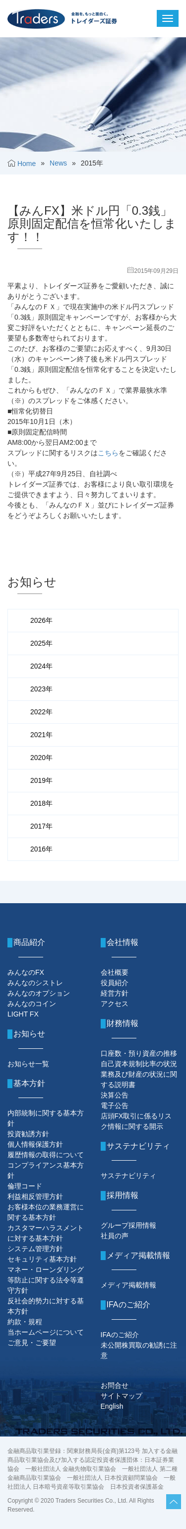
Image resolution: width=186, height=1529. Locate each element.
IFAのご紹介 (120, 1335)
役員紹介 (114, 983)
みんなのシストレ (35, 983)
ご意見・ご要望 (31, 1343)
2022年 (41, 712)
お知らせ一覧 (28, 1064)
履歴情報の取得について (45, 1155)
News (58, 163)
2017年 (41, 826)
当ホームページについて (45, 1332)
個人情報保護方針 (35, 1144)
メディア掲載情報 (128, 1285)
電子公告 (114, 1105)
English (112, 1406)
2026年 (41, 620)
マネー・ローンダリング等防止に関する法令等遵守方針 (45, 1280)
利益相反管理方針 (35, 1196)
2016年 (41, 849)
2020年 (41, 758)
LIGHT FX (23, 1014)
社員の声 (114, 1236)
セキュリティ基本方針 (42, 1259)
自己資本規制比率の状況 (139, 1064)
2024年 (41, 666)
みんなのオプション (38, 993)
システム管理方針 (35, 1249)
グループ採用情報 (128, 1225)
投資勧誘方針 (28, 1134)
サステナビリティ (128, 1176)
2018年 (41, 803)
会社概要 (114, 972)
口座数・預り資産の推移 (139, 1053)
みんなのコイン (31, 1004)
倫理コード (24, 1186)
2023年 (41, 689)
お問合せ (114, 1385)
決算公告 (114, 1095)
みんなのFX (25, 972)
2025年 (41, 643)
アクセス (114, 1004)
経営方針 (114, 993)
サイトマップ (121, 1396)
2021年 (41, 735)
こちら (108, 453)
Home (26, 164)
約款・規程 (24, 1322)
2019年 (41, 780)
